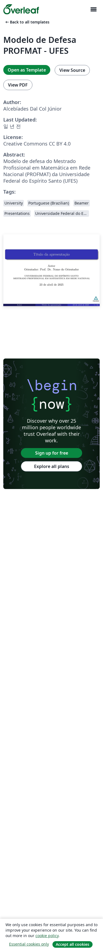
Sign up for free (51, 453)
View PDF (18, 85)
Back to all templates (26, 22)
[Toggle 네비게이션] (93, 9)
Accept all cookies (72, 944)
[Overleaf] (21, 9)
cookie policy (47, 935)
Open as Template (27, 70)
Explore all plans (51, 466)
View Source (72, 70)
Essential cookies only (29, 944)
